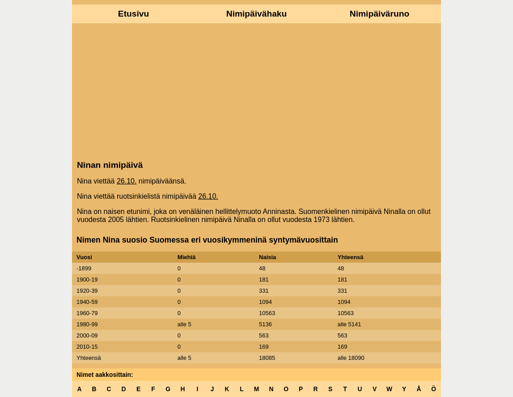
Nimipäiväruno (379, 13)
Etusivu (133, 13)
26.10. (126, 181)
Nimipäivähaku (256, 13)
